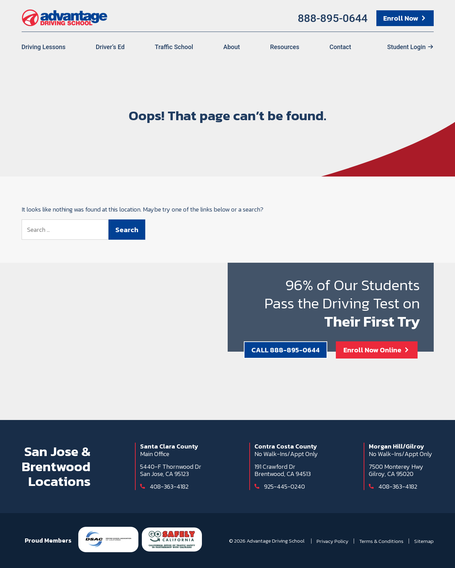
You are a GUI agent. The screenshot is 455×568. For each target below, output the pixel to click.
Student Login (406, 46)
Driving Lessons (44, 46)
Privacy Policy (333, 541)
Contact (340, 46)
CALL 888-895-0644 (285, 350)
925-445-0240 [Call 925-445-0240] (284, 486)
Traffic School (174, 46)
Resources (284, 46)
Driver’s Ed (110, 46)
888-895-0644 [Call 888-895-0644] (333, 18)
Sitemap (424, 541)
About (231, 46)
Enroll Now (400, 18)
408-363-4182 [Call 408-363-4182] (169, 486)
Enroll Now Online (372, 350)
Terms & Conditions (381, 541)
